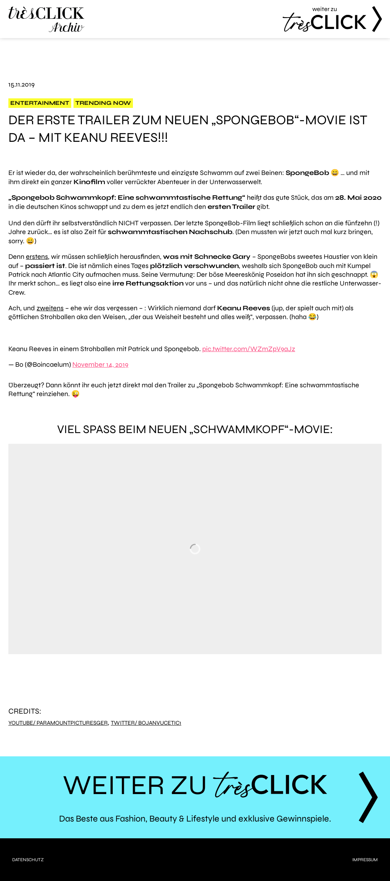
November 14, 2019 (100, 364)
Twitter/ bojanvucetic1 (146, 723)
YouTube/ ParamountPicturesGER (58, 723)
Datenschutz (28, 859)
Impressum (365, 859)
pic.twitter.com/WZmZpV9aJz (248, 349)
